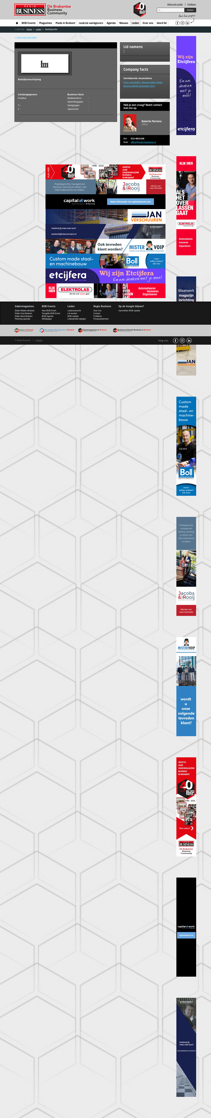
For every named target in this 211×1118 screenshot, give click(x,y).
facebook (175, 340)
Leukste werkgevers (91, 23)
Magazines (45, 23)
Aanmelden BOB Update (129, 310)
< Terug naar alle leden (26, 37)
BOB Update (72, 316)
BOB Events (29, 23)
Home (17, 22)
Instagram (182, 340)
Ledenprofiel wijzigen (76, 319)
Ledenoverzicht (74, 310)
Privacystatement (101, 319)
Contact (96, 313)
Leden (135, 23)
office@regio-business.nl (143, 142)
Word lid (161, 23)
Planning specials (22, 319)
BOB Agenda (47, 316)
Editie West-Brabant (23, 316)
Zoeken (190, 10)
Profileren (191, 4)
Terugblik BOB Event (51, 313)
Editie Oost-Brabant (23, 313)
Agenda (111, 23)
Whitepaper (47, 319)
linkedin (189, 340)
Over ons (148, 23)
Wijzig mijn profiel (175, 4)
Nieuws (123, 23)
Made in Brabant (65, 23)
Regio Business (43, 10)
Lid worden (72, 313)
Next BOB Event (49, 310)
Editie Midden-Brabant (24, 310)
